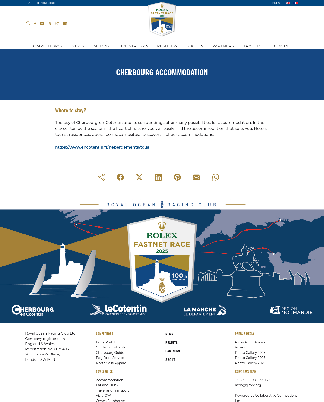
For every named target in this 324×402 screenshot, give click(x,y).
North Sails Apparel (111, 363)
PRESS (276, 3)
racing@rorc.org (248, 385)
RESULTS (171, 342)
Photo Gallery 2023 (250, 358)
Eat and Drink (107, 385)
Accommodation (109, 380)
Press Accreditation (250, 342)
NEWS (169, 333)
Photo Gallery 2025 (250, 353)
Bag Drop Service (110, 358)
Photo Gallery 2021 (250, 363)
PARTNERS (172, 350)
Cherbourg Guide (110, 353)
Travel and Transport (112, 390)
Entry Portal (105, 342)
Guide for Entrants (111, 347)
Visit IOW (103, 395)
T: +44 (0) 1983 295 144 (252, 380)
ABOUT (170, 359)
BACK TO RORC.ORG (40, 3)
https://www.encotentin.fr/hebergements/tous (102, 147)
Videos (240, 347)
